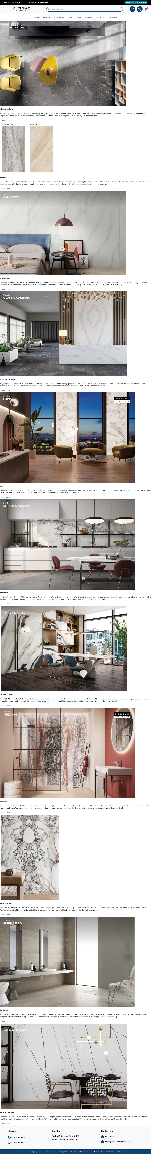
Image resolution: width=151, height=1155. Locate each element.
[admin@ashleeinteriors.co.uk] (102, 1142)
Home (36, 18)
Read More (5, 121)
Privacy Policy (21, 1152)
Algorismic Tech (128, 1152)
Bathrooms (59, 18)
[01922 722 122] (102, 1137)
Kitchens (47, 18)
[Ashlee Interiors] (9, 1138)
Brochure (113, 18)
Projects (88, 18)
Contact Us (100, 18)
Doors (78, 18)
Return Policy (52, 1152)
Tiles (70, 18)
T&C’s (30, 1152)
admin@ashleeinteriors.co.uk (117, 1142)
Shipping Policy (40, 1152)
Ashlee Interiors (18, 1138)
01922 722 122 (110, 1137)
